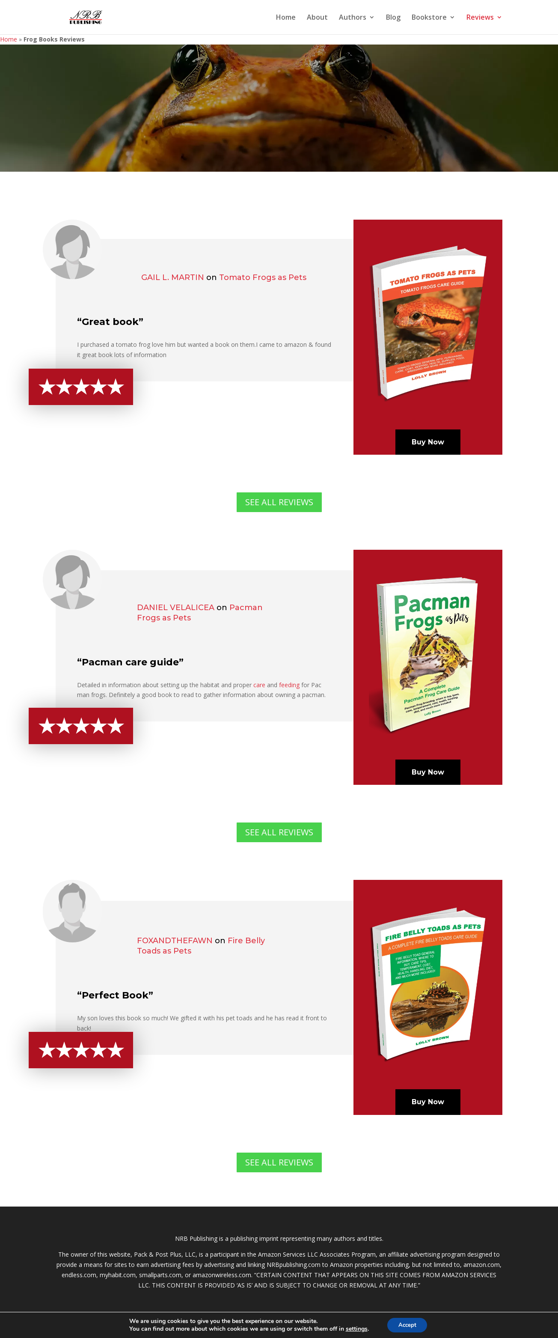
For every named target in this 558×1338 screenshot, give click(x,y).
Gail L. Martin (172, 277)
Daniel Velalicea (175, 607)
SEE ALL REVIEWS (279, 502)
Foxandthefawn (175, 940)
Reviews (480, 18)
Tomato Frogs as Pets (262, 277)
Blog (393, 18)
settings (354, 1328)
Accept (407, 1324)
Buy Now (428, 442)
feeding (289, 685)
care (259, 685)
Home (286, 18)
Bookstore (429, 18)
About (317, 18)
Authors (352, 18)
